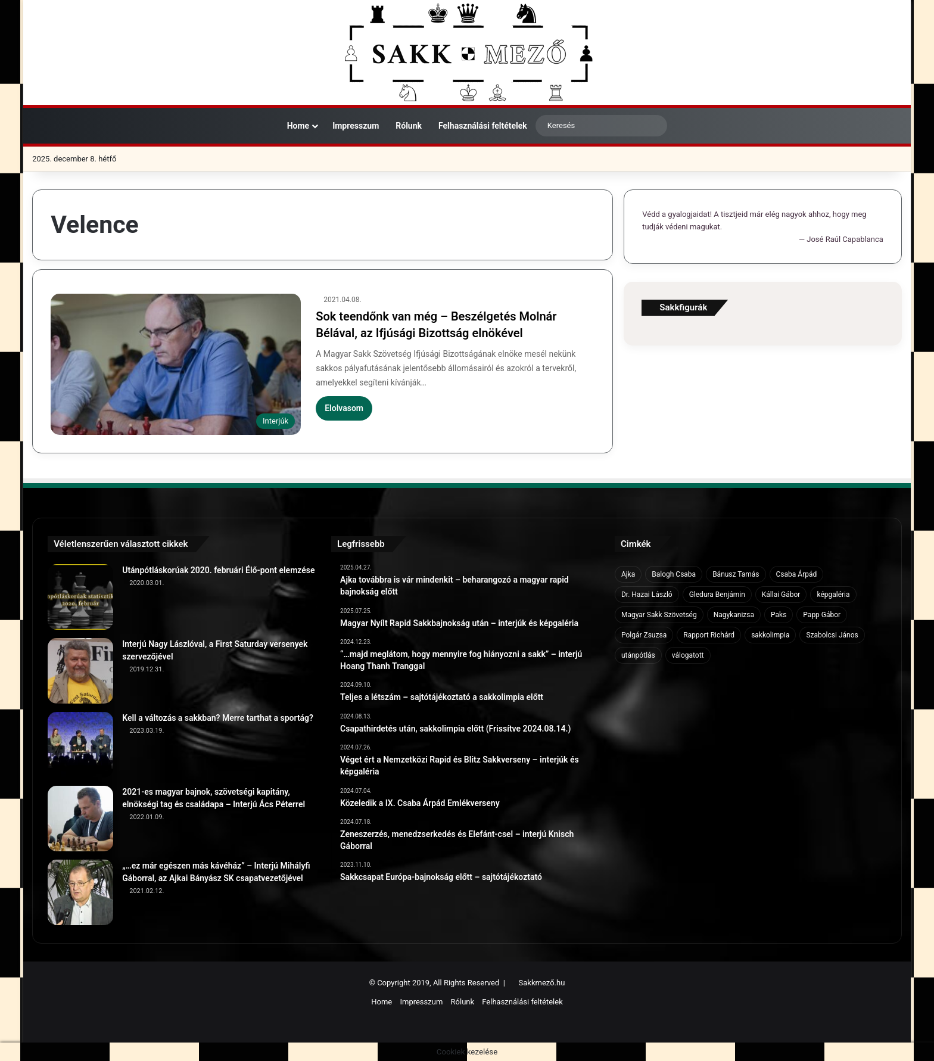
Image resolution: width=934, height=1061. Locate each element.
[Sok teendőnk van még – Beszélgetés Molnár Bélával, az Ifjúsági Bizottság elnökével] (176, 364)
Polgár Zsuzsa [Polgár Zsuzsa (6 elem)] (644, 635)
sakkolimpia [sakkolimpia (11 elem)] (770, 635)
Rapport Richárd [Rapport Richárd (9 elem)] (708, 635)
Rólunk (409, 125)
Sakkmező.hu (542, 982)
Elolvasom (344, 408)
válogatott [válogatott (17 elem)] (688, 655)
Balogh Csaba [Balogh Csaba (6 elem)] (674, 574)
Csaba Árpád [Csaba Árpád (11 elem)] (796, 574)
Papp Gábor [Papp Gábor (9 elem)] (821, 615)
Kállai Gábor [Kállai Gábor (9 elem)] (781, 594)
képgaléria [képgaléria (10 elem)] (833, 594)
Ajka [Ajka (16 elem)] (628, 574)
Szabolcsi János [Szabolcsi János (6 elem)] (832, 635)
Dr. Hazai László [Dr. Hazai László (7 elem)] (647, 594)
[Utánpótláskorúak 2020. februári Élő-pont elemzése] (80, 597)
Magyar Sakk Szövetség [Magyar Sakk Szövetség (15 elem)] (659, 615)
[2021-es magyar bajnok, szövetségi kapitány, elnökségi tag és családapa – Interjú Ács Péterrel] (80, 818)
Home (292, 125)
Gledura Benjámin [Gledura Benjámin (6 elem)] (717, 594)
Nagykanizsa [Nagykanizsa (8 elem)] (734, 615)
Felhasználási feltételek (482, 125)
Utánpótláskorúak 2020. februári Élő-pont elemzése (218, 570)
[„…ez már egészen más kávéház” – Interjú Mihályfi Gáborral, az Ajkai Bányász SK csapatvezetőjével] (80, 892)
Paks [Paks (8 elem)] (778, 615)
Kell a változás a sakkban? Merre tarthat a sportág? (217, 718)
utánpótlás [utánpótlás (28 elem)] (638, 655)
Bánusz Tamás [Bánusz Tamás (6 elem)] (735, 574)
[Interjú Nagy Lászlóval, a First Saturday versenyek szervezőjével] (80, 671)
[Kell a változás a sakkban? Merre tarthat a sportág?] (80, 744)
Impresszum (355, 125)
